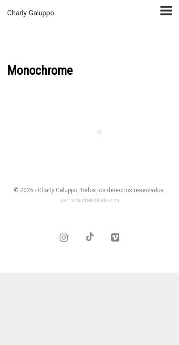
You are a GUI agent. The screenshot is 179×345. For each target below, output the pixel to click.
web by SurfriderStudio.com (89, 200)
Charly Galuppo (30, 13)
